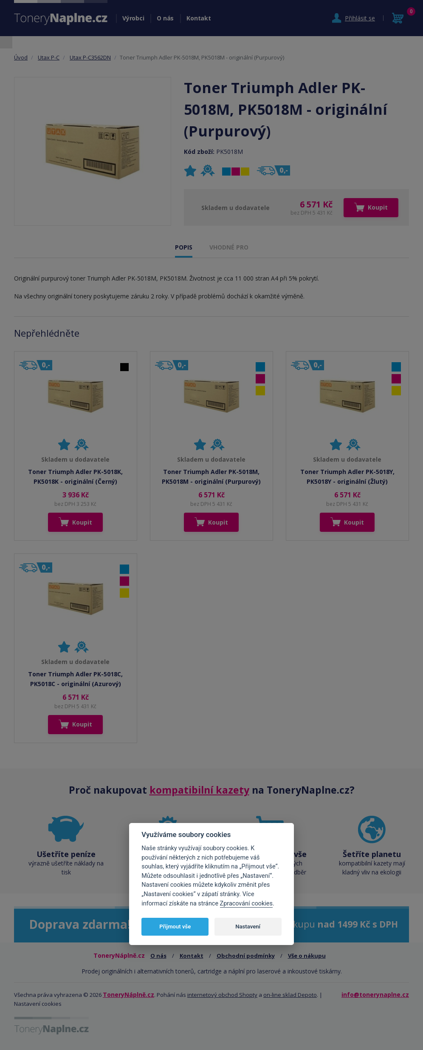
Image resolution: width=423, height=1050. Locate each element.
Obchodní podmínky (246, 955)
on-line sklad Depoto (290, 995)
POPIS (183, 247)
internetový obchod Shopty (222, 995)
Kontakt (198, 18)
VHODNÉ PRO (228, 247)
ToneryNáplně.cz (128, 994)
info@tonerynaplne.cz (375, 994)
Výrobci (133, 18)
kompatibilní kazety (199, 790)
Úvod (21, 57)
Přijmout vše (175, 926)
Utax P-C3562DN (90, 57)
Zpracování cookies (246, 903)
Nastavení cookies (38, 1003)
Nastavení (247, 926)
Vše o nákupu (307, 955)
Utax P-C (48, 57)
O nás (165, 18)
